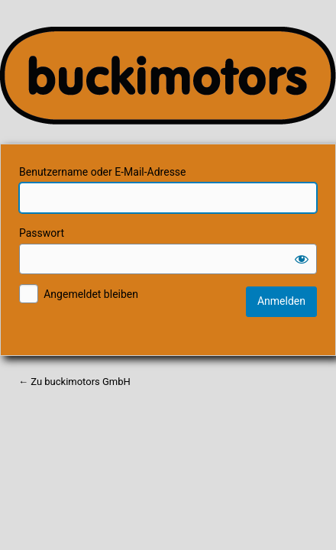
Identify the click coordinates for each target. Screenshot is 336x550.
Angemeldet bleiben (91, 294)
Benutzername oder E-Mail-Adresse (102, 172)
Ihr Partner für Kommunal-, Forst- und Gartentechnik (168, 76)
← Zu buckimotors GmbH (74, 381)
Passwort (41, 233)
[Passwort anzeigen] (301, 259)
